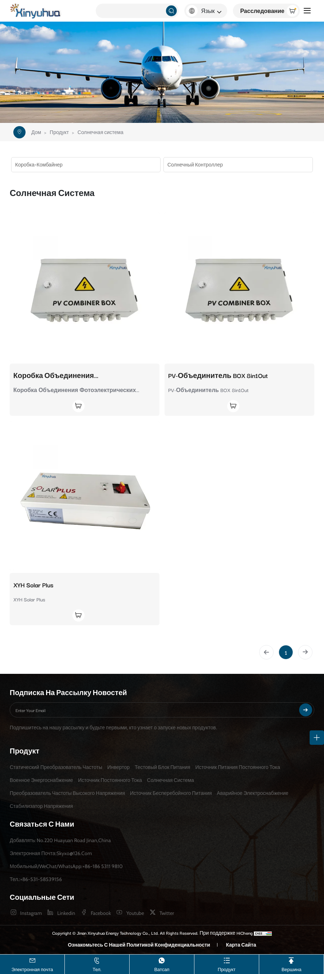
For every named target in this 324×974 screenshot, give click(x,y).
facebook (101, 913)
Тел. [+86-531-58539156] (97, 964)
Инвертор (118, 767)
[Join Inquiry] (49, 406)
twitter (166, 913)
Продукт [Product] (226, 964)
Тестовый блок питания (162, 767)
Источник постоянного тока (110, 780)
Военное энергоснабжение (41, 780)
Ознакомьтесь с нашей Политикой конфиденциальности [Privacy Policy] (139, 944)
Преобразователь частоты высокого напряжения (67, 793)
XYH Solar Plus (33, 585)
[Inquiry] (266, 11)
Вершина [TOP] (291, 964)
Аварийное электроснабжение (252, 793)
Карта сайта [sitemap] (241, 944)
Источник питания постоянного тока (237, 767)
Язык (208, 11)
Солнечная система (100, 132)
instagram (31, 913)
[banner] (162, 72)
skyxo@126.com (74, 853)
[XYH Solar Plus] (84, 496)
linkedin (66, 913)
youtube (135, 913)
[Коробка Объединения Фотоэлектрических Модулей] (84, 287)
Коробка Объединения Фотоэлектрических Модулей (65, 375)
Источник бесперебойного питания (171, 793)
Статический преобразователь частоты (56, 767)
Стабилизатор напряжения (41, 806)
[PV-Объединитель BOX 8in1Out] (239, 287)
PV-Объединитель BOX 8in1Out (218, 375)
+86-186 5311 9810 (102, 866)
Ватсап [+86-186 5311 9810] (161, 964)
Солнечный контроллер (195, 164)
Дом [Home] (36, 132)
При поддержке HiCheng (225, 932)
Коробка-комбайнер (39, 164)
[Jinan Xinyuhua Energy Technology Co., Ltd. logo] (36, 11)
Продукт (59, 132)
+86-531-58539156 (41, 879)
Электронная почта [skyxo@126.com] (32, 964)
